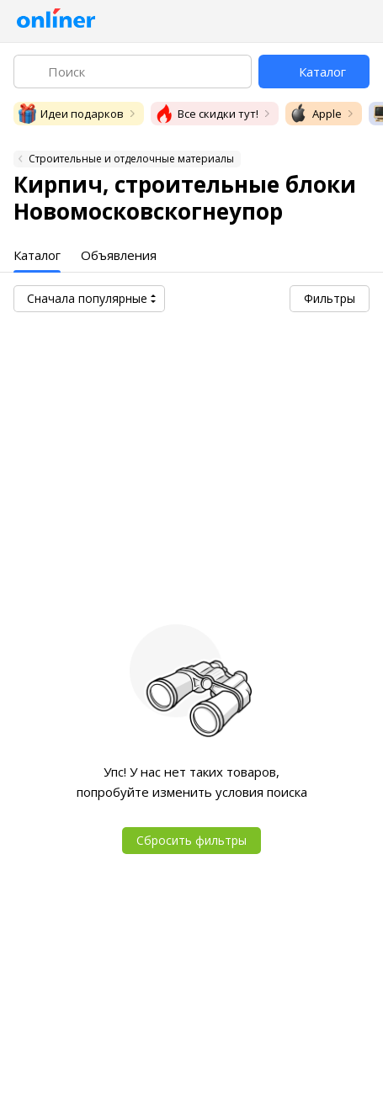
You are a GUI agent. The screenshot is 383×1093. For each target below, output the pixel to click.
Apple (315, 113)
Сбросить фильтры (191, 840)
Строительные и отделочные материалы (131, 158)
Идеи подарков (70, 113)
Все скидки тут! (206, 113)
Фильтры (329, 298)
